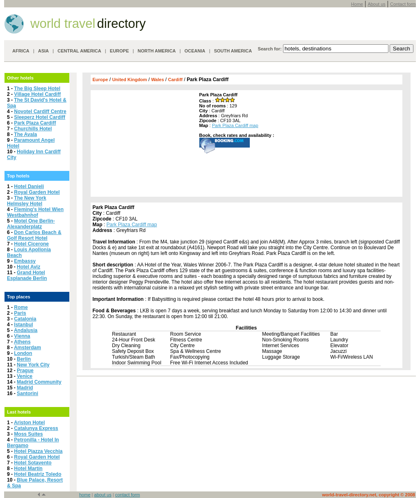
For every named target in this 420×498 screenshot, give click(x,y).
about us (103, 494)
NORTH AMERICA (156, 50)
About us (376, 4)
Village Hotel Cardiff (37, 94)
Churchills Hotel (33, 129)
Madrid (25, 388)
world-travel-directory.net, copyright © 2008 (368, 494)
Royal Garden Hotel (36, 192)
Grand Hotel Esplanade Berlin (27, 275)
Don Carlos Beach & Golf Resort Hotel (34, 235)
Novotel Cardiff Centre (40, 111)
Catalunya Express (36, 428)
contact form (127, 494)
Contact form (403, 4)
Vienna (22, 336)
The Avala (25, 134)
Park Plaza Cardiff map (235, 125)
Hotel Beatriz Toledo (37, 474)
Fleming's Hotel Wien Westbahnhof (35, 212)
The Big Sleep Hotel (37, 88)
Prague (25, 370)
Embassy (25, 261)
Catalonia (25, 319)
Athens (22, 342)
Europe (100, 79)
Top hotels (18, 175)
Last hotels (19, 411)
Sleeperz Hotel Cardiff (39, 117)
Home (357, 4)
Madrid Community (39, 382)
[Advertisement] (144, 143)
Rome (20, 307)
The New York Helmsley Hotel (26, 201)
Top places (18, 296)
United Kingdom (129, 79)
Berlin (24, 359)
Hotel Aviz (28, 267)
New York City (33, 365)
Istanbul (23, 324)
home (85, 494)
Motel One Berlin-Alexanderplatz (31, 224)
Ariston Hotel (29, 422)
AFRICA (21, 50)
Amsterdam (27, 347)
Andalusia (25, 330)
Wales (157, 79)
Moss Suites (28, 434)
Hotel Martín (28, 468)
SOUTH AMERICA (233, 50)
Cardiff (175, 79)
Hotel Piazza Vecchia (38, 451)
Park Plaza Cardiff (35, 123)
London (23, 353)
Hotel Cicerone (31, 244)
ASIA (43, 50)
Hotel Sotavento (32, 463)
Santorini (27, 393)
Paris (20, 313)
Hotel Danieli (29, 186)
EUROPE (119, 50)
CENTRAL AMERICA (79, 50)
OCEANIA (195, 50)
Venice (24, 376)
